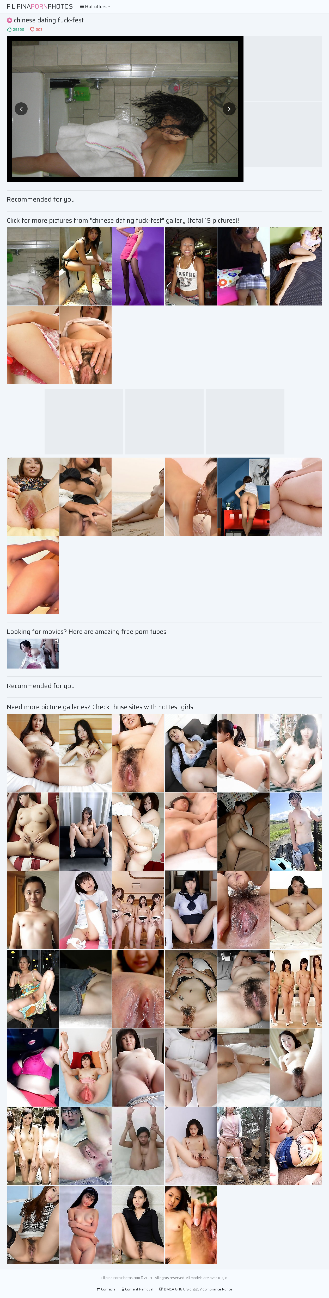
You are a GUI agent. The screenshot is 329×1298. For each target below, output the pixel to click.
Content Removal (137, 1289)
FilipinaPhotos (40, 6)
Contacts (106, 1289)
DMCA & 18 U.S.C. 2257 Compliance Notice (195, 1289)
